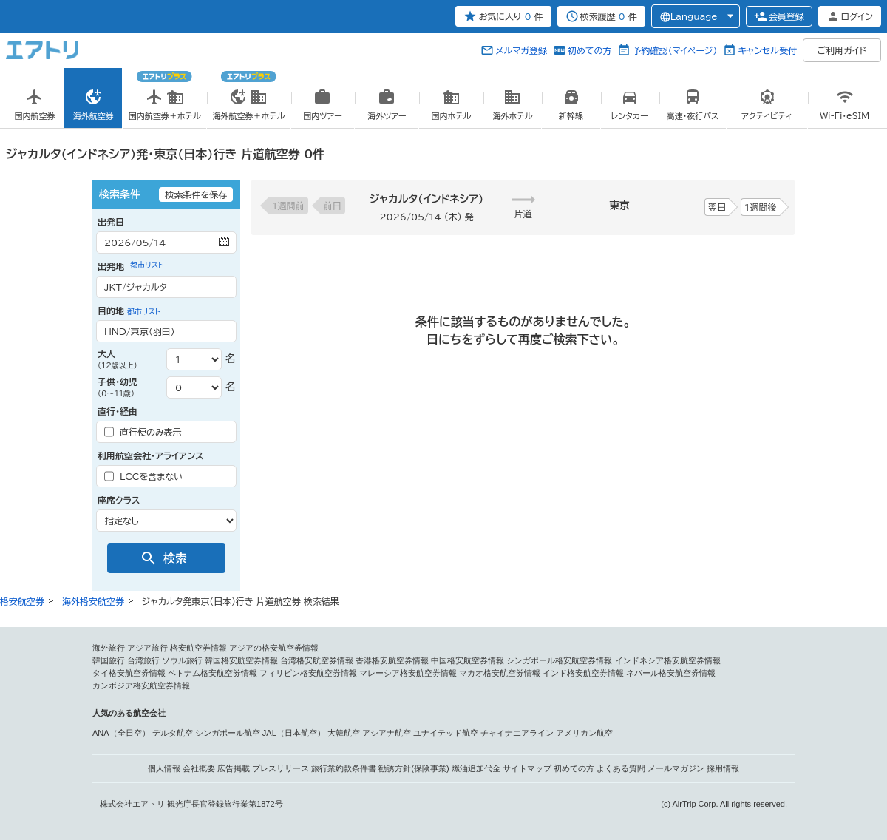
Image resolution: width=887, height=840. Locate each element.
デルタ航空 (172, 732)
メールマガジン (676, 768)
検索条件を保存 (196, 194)
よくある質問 (621, 768)
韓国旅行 (108, 660)
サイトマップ (527, 768)
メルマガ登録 (521, 50)
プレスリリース (280, 768)
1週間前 (288, 205)
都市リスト (146, 264)
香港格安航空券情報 (392, 660)
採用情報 (723, 768)
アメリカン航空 (584, 732)
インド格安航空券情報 (583, 672)
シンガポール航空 (227, 732)
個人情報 (164, 768)
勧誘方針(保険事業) (413, 768)
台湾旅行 (143, 660)
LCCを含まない (143, 476)
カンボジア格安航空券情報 (141, 685)
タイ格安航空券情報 (129, 672)
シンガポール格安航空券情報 (559, 660)
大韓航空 (343, 732)
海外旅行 (108, 647)
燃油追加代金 (476, 768)
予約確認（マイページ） (674, 50)
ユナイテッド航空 (445, 732)
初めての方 (589, 50)
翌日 (717, 207)
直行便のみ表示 (143, 431)
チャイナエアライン (517, 732)
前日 (332, 205)
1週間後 (760, 207)
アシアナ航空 (386, 732)
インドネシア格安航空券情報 (668, 660)
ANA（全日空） (121, 732)
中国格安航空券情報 (467, 660)
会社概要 (199, 768)
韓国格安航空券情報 (241, 660)
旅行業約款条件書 (343, 768)
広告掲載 (233, 768)
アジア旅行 (147, 647)
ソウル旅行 (182, 660)
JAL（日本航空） (293, 732)
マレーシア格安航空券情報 (408, 672)
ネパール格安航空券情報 (671, 672)
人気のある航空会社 (129, 712)
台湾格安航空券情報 (316, 660)
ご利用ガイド (842, 50)
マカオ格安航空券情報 (499, 672)
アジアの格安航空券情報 (274, 647)
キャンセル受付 (767, 50)
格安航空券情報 (198, 647)
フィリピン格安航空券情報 (308, 672)
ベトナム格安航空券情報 (212, 672)
